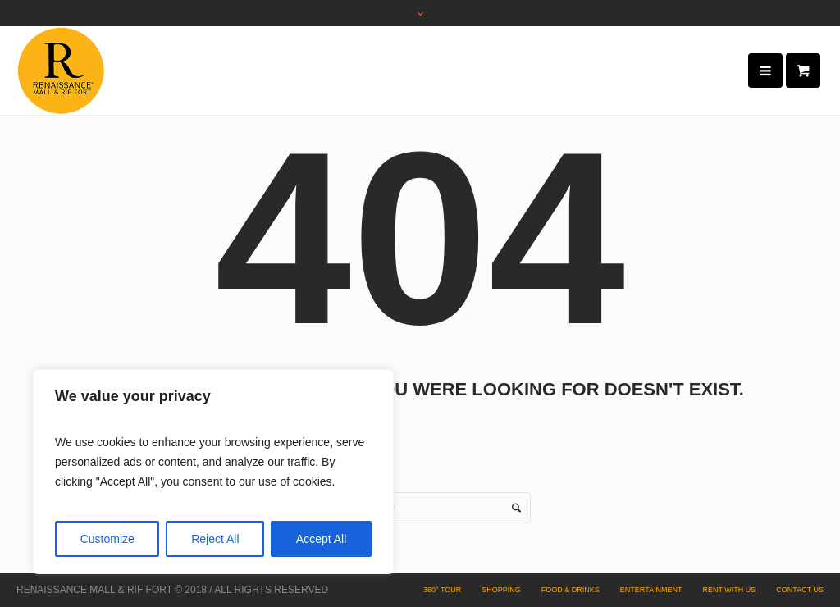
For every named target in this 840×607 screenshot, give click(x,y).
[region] (213, 471)
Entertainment (651, 590)
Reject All (215, 538)
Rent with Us (729, 590)
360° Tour (442, 590)
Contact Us (800, 590)
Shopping (501, 590)
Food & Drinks (570, 590)
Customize (107, 538)
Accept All (321, 538)
